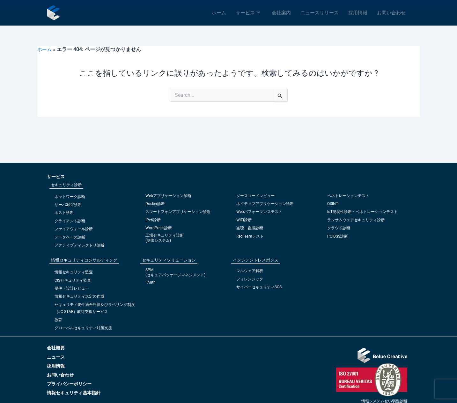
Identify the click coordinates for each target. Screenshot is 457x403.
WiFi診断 (244, 220)
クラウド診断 (338, 228)
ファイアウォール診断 (74, 229)
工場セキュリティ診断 (164, 235)
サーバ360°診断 (68, 204)
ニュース (56, 357)
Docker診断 (155, 203)
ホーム (219, 13)
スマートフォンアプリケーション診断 (177, 211)
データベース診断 (70, 237)
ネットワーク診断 (70, 196)
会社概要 (56, 347)
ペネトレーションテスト (348, 196)
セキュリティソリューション (169, 260)
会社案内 (281, 13)
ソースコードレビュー (255, 196)
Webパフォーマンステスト (259, 211)
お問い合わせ (391, 13)
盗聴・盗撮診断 (249, 228)
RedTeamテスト (250, 236)
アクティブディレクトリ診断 (79, 245)
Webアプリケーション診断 (168, 196)
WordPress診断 (158, 228)
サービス (248, 13)
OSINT (332, 203)
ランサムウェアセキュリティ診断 (356, 220)
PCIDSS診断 (337, 236)
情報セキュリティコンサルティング (84, 260)
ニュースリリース (319, 13)
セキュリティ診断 (66, 185)
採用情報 (357, 13)
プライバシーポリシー (69, 383)
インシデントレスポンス (255, 260)
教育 (58, 320)
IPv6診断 (153, 220)
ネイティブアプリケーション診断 (265, 203)
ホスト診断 (64, 212)
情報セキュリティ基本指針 (73, 392)
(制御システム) (158, 240)
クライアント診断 (70, 221)
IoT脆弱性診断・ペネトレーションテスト (362, 211)
